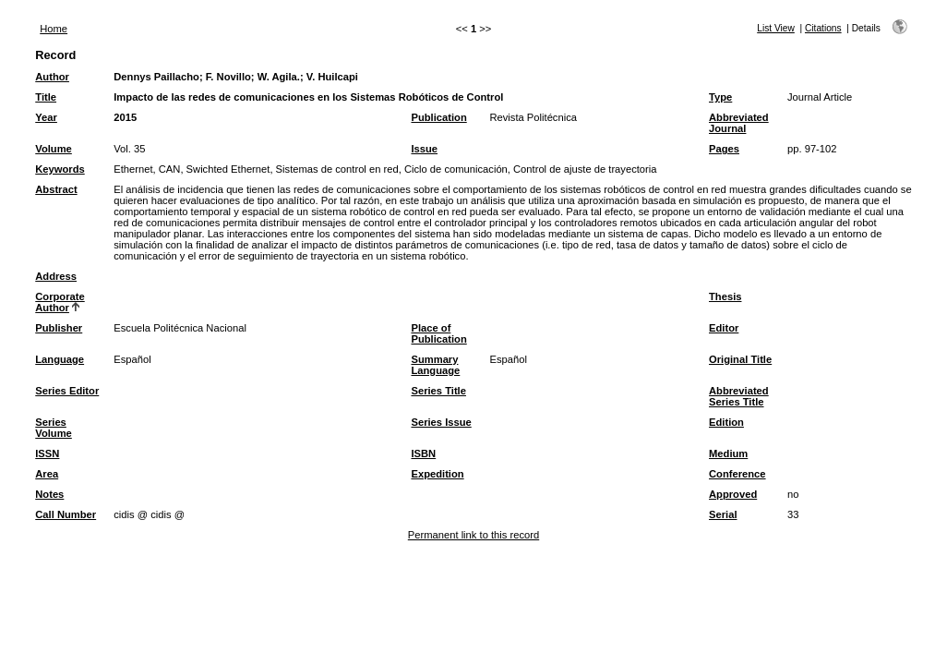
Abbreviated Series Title (739, 396)
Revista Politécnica (533, 117)
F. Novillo (228, 76)
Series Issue (441, 422)
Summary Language (435, 365)
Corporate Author (59, 302)
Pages (724, 148)
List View (776, 28)
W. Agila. (279, 76)
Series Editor (67, 390)
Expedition (437, 473)
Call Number (65, 514)
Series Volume (53, 428)
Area (46, 473)
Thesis (725, 296)
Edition (726, 422)
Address (56, 276)
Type (720, 97)
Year (46, 117)
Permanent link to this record (473, 534)
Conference (737, 473)
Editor (723, 327)
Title (45, 97)
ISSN (47, 453)
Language (59, 359)
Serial (723, 514)
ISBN (423, 453)
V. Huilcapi (332, 76)
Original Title (740, 359)
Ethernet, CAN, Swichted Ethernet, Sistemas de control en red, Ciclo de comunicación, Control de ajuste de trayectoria (385, 169)
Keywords (59, 169)
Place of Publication (438, 333)
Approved (733, 494)
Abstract (56, 189)
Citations (823, 28)
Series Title (438, 390)
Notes (49, 494)
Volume (53, 148)
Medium (728, 453)
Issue (424, 148)
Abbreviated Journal (739, 123)
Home (53, 28)
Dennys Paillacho (156, 76)
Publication (438, 117)
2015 (125, 117)
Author (52, 76)
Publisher (58, 327)
